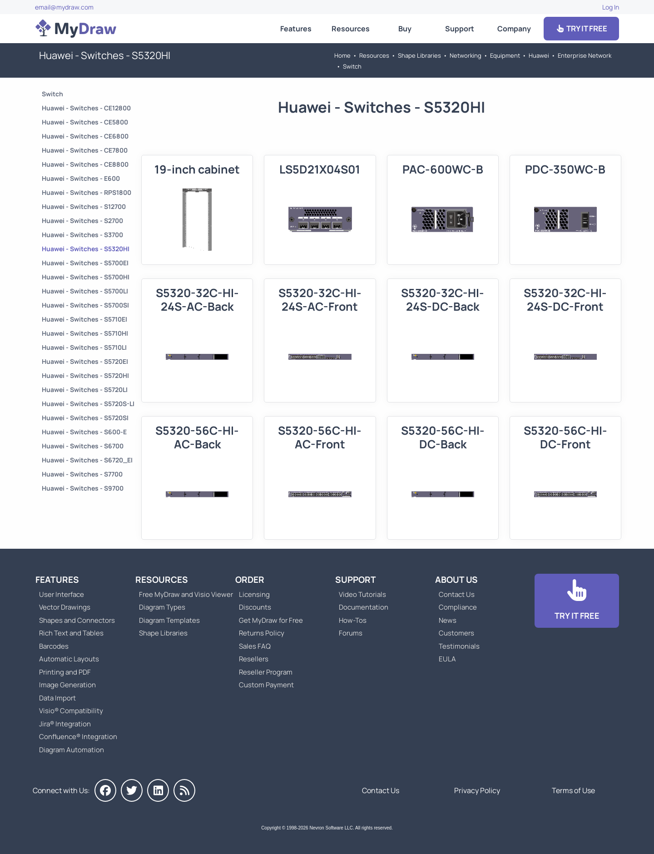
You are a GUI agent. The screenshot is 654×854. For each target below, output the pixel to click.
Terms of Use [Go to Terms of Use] (573, 790)
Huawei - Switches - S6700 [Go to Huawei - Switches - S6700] (83, 446)
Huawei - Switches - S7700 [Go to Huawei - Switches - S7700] (82, 474)
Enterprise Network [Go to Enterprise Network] (584, 55)
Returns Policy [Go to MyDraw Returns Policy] (261, 633)
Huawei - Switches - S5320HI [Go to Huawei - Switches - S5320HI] (85, 248)
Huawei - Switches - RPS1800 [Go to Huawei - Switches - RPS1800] (86, 192)
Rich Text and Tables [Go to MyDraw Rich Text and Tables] (71, 633)
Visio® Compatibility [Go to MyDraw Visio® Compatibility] (71, 710)
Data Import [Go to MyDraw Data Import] (57, 698)
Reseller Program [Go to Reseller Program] (265, 672)
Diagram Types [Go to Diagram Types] (162, 607)
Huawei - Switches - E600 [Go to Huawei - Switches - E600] (81, 178)
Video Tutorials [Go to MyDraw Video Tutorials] (362, 594)
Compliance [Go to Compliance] (458, 607)
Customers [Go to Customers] (456, 633)
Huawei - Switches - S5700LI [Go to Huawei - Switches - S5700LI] (85, 291)
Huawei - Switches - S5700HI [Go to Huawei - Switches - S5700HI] (85, 277)
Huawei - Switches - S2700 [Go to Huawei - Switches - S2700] (82, 220)
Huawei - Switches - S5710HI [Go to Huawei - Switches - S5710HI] (85, 333)
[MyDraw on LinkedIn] (158, 790)
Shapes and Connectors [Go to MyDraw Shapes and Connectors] (77, 620)
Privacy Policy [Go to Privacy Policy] (477, 790)
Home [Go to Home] (342, 55)
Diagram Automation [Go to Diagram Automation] (71, 750)
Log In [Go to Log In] (610, 7)
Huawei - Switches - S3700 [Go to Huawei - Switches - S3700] (82, 234)
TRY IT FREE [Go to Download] (581, 28)
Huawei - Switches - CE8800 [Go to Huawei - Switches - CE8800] (85, 164)
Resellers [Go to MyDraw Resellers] (253, 659)
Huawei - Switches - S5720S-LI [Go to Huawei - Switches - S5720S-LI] (88, 403)
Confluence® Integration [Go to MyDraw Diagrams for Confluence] (78, 736)
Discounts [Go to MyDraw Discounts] (255, 607)
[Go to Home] (76, 28)
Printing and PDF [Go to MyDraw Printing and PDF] (65, 672)
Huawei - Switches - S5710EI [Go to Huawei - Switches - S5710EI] (84, 319)
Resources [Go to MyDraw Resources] (351, 29)
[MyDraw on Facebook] (105, 790)
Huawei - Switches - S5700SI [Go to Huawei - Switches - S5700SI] (85, 305)
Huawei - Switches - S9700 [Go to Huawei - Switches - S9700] (83, 488)
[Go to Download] (577, 601)
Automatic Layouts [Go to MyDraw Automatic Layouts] (69, 659)
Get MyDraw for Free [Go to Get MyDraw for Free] (271, 620)
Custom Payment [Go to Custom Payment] (266, 685)
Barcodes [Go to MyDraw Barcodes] (54, 646)
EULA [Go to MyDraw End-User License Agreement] (447, 659)
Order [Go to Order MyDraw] (249, 580)
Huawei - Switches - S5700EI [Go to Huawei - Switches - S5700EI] (85, 262)
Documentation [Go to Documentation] (363, 607)
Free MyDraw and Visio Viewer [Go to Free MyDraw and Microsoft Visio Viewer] (182, 594)
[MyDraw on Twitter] (132, 790)
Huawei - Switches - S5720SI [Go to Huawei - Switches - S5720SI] (85, 417)
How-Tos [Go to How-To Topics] (353, 620)
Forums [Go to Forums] (350, 633)
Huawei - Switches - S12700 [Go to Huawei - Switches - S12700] (84, 206)
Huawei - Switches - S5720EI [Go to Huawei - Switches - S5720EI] (85, 361)
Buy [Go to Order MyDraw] (404, 29)
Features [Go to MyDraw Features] (296, 29)
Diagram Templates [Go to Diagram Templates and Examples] (169, 620)
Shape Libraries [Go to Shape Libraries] (419, 55)
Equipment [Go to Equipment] (505, 55)
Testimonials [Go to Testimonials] (459, 646)
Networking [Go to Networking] (465, 55)
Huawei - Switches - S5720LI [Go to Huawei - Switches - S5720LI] (85, 389)
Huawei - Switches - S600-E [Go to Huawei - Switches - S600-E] (84, 431)
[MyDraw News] (184, 790)
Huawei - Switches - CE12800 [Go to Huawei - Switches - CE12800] (86, 108)
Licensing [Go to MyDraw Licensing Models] (254, 594)
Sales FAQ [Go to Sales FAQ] (255, 646)
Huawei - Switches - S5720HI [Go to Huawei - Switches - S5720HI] (85, 375)
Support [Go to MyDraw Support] (459, 29)
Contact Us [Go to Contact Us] (457, 594)
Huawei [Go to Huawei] (539, 55)
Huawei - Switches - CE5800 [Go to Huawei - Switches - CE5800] (85, 122)
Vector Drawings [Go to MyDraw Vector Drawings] (64, 607)
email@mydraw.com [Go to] (64, 7)
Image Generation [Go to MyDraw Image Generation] (67, 685)
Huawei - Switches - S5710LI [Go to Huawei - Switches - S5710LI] (84, 347)
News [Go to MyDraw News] (447, 620)
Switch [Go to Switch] (352, 66)
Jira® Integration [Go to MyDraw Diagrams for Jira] (65, 724)
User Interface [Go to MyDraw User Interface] (61, 594)
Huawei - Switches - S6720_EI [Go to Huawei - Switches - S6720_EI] (87, 460)
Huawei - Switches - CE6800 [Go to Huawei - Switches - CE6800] (85, 136)
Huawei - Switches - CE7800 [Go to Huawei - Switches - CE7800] (85, 150)
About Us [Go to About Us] (456, 580)
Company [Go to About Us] (514, 29)
